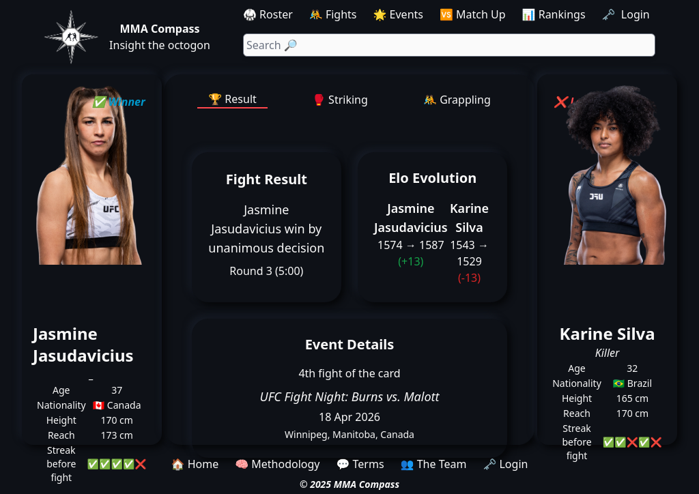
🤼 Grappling (457, 99)
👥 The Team (434, 463)
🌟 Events (398, 14)
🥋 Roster (268, 14)
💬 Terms (360, 463)
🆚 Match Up (473, 14)
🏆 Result (232, 98)
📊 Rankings (554, 14)
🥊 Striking (340, 99)
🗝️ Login (627, 14)
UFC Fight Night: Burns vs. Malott (349, 396)
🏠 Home (195, 463)
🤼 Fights (333, 14)
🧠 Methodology (277, 463)
